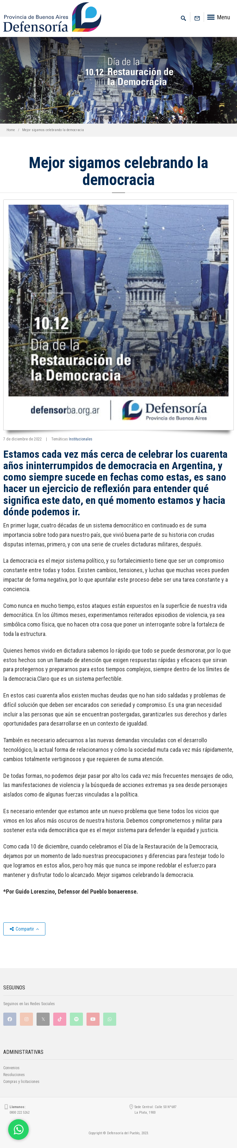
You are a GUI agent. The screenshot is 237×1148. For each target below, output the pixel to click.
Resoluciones (14, 1074)
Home (11, 130)
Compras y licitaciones (21, 1081)
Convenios (11, 1068)
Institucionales (80, 439)
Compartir (24, 929)
